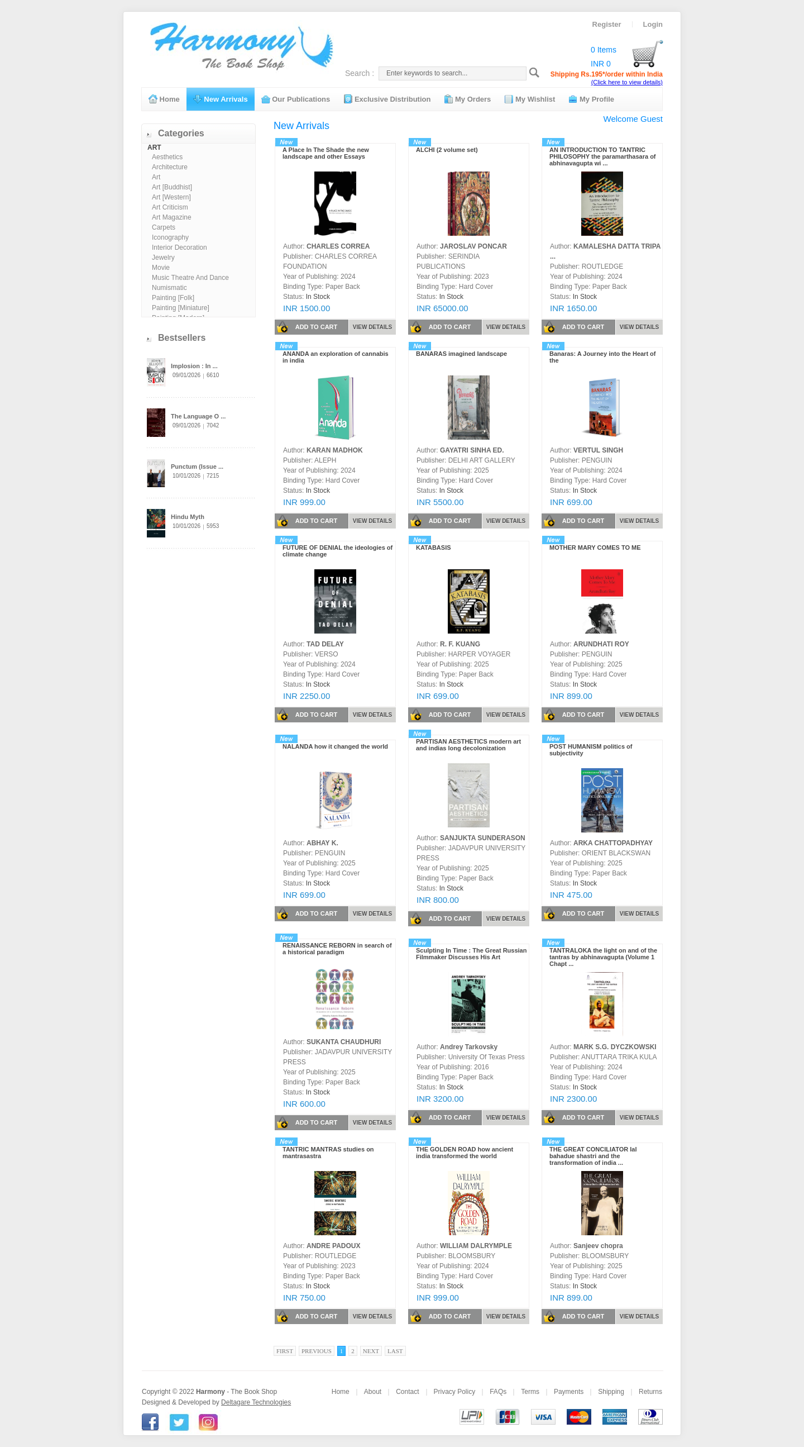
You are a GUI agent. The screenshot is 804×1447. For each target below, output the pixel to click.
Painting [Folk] (173, 298)
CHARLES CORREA (338, 246)
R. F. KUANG (460, 644)
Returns (650, 1392)
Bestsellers (181, 337)
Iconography (170, 237)
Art (156, 177)
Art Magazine (172, 217)
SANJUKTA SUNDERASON (482, 838)
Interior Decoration (179, 247)
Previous (317, 1351)
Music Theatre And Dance (190, 278)
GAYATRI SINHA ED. (472, 450)
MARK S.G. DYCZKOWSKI (615, 1047)
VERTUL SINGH (598, 450)
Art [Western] (171, 197)
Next (371, 1351)
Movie (161, 268)
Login (653, 24)
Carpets (163, 227)
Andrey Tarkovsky (468, 1047)
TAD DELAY (325, 644)
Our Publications (296, 98)
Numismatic (169, 288)
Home (164, 98)
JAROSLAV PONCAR (473, 246)
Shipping (611, 1392)
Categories (181, 133)
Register (606, 24)
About (372, 1392)
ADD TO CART (306, 327)
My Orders (467, 98)
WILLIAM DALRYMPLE (476, 1246)
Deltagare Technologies (256, 1402)
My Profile (591, 98)
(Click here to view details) (627, 82)
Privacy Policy (455, 1392)
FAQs (498, 1392)
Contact (407, 1392)
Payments (568, 1392)
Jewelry (163, 257)
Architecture (170, 167)
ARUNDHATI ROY (601, 644)
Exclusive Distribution (386, 98)
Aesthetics (167, 157)
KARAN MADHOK (335, 450)
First (284, 1351)
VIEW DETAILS (372, 327)
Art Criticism (170, 207)
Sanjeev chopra (598, 1246)
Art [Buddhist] (172, 187)
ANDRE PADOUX (333, 1246)
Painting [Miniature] (180, 308)
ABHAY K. (322, 843)
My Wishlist (529, 98)
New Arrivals (220, 98)
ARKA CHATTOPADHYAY (613, 843)
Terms (530, 1392)
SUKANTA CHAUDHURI (344, 1042)
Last (395, 1351)
